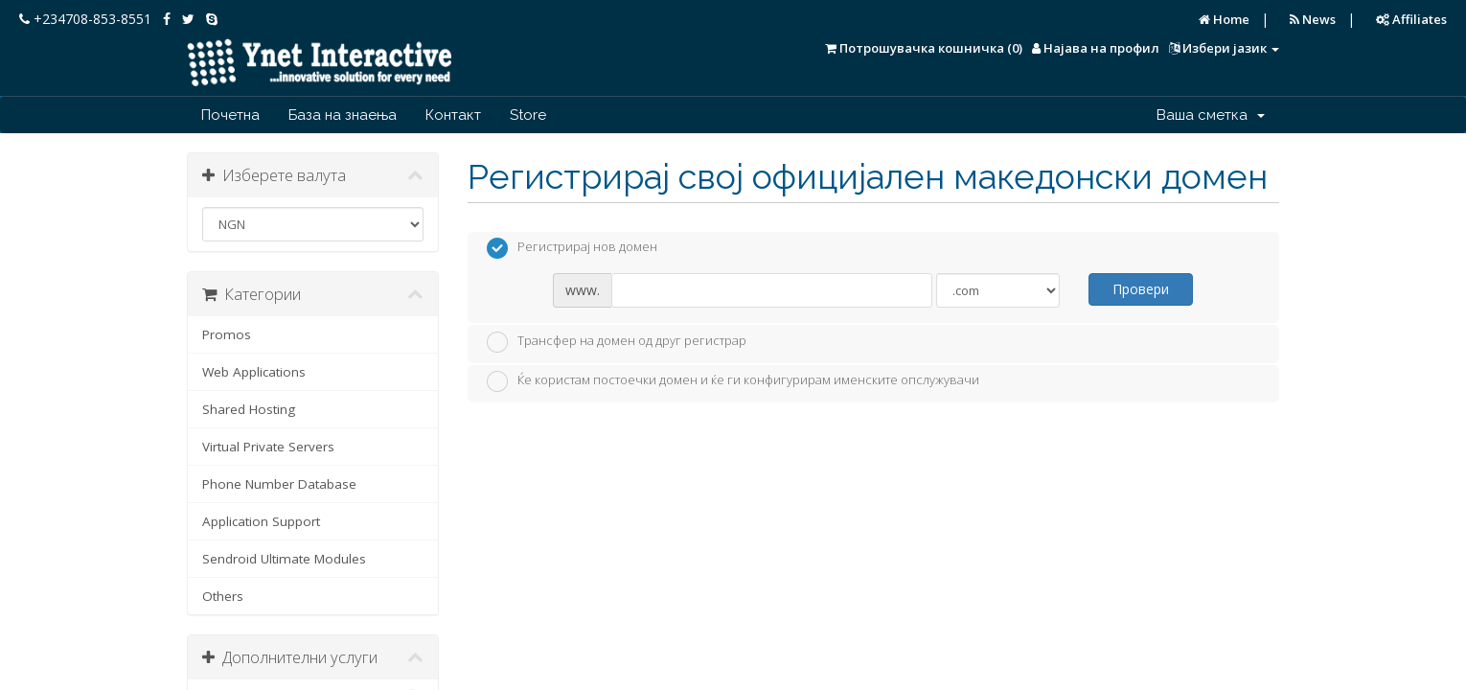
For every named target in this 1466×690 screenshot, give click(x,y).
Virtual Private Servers (268, 446)
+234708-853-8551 (85, 19)
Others (222, 596)
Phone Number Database (279, 484)
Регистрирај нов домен (572, 248)
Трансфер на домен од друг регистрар (616, 342)
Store (528, 115)
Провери (1140, 289)
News (1313, 19)
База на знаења (342, 115)
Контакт (453, 115)
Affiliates (1411, 19)
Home (1224, 19)
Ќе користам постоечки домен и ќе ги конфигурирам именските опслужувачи (733, 381)
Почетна (230, 115)
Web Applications (254, 371)
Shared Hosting (248, 409)
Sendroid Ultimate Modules (284, 558)
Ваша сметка (1211, 115)
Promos (226, 334)
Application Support (261, 521)
